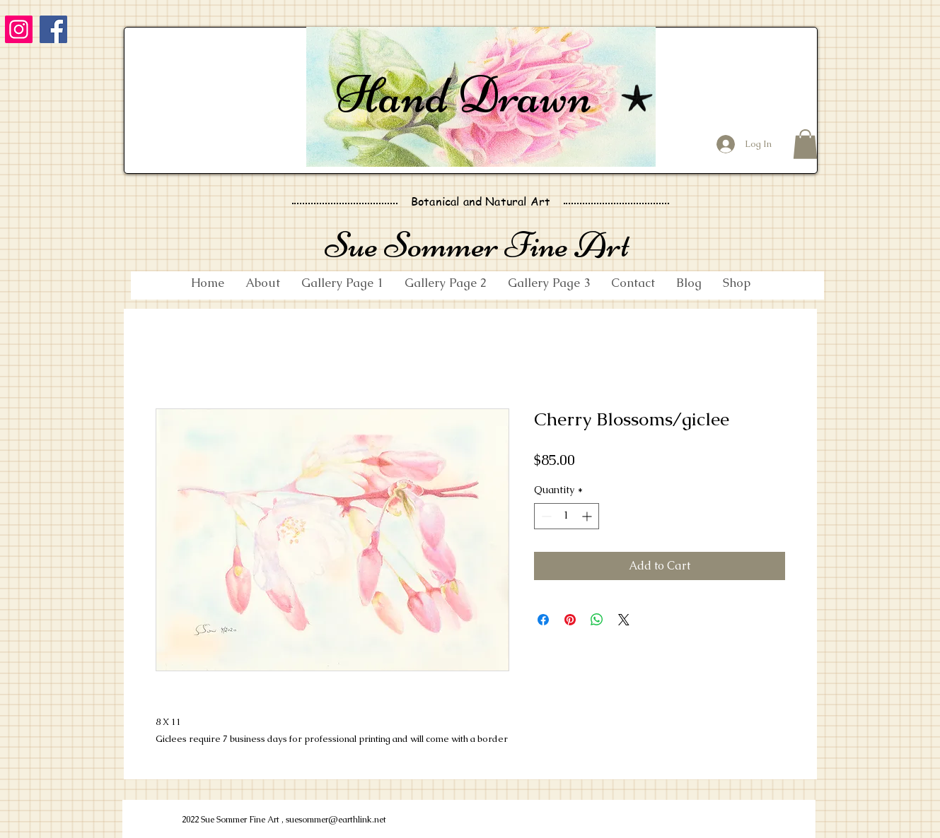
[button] (805, 144)
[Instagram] (19, 29)
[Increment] (588, 516)
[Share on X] (623, 619)
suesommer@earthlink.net (336, 819)
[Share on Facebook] (543, 619)
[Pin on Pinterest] (570, 619)
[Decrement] (545, 516)
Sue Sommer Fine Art (477, 245)
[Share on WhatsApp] (596, 619)
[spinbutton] (566, 516)
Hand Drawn (463, 94)
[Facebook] (53, 29)
